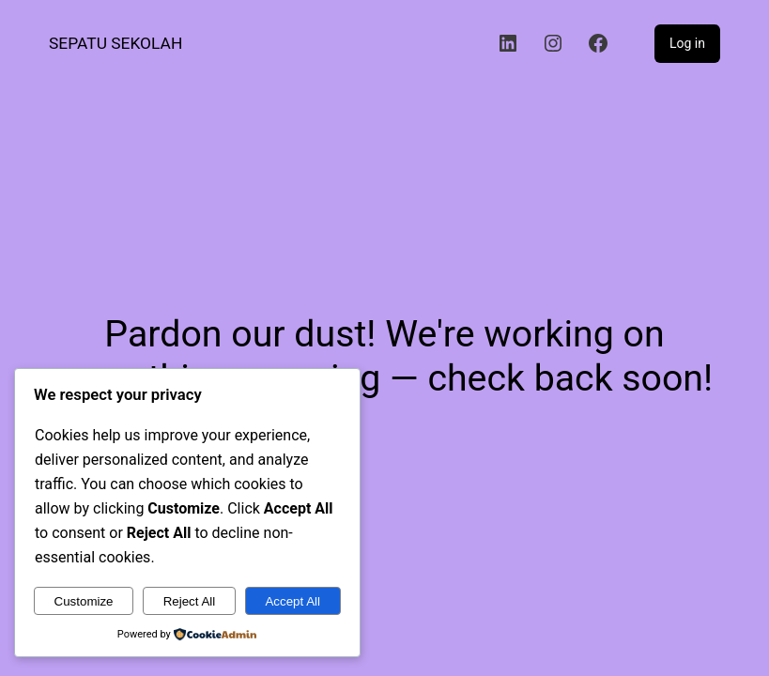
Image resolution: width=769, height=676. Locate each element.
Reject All (189, 601)
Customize (84, 601)
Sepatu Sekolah (115, 43)
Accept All (292, 601)
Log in (687, 43)
